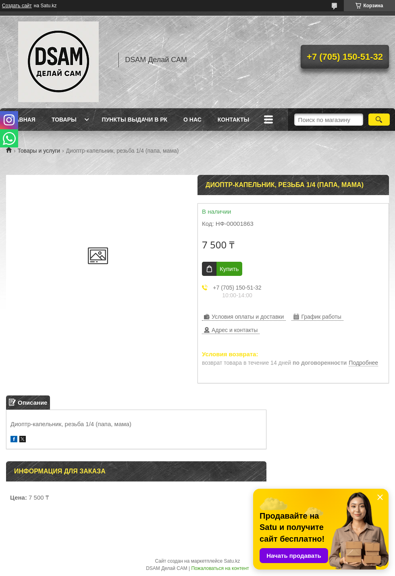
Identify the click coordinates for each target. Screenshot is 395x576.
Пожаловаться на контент (220, 568)
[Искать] (379, 120)
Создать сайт (17, 5)
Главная (21, 119)
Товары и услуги (38, 150)
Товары (64, 119)
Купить (229, 268)
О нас (192, 119)
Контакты (233, 119)
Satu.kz (232, 561)
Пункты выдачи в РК (134, 119)
